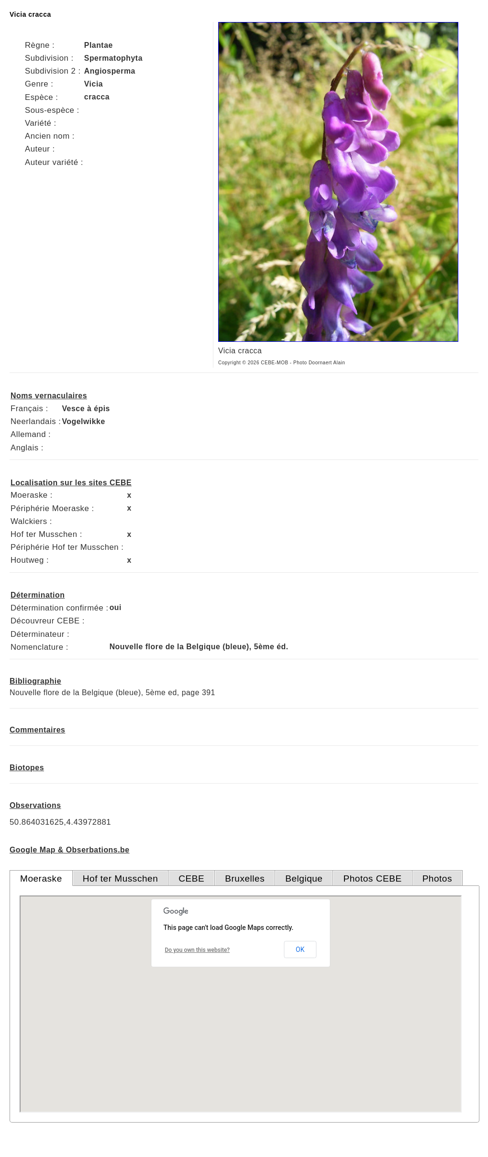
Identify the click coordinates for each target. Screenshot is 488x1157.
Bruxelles (245, 878)
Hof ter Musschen (120, 878)
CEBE (191, 878)
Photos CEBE (372, 878)
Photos (437, 878)
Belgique (303, 878)
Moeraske (41, 878)
